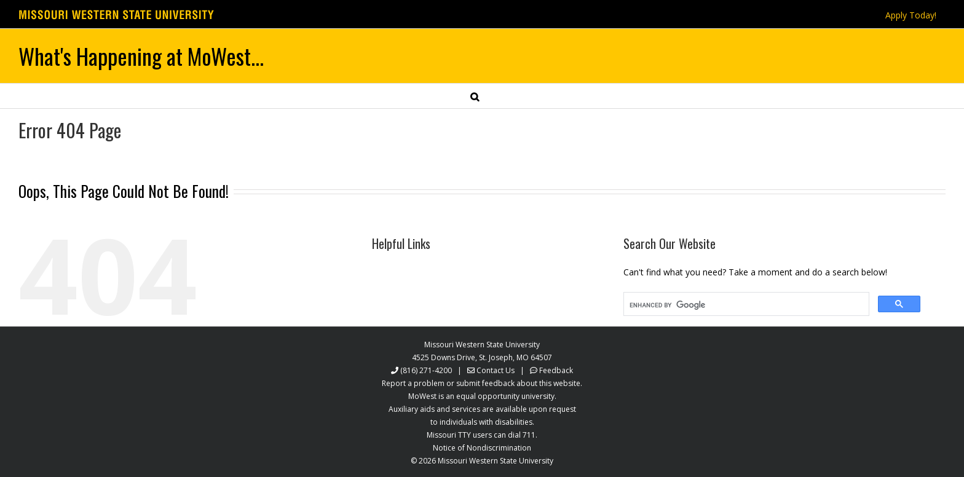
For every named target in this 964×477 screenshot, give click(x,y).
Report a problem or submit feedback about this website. (482, 383)
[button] (474, 96)
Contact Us (495, 370)
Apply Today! (910, 15)
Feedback (556, 370)
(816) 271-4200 (426, 370)
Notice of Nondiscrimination (482, 448)
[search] (745, 305)
